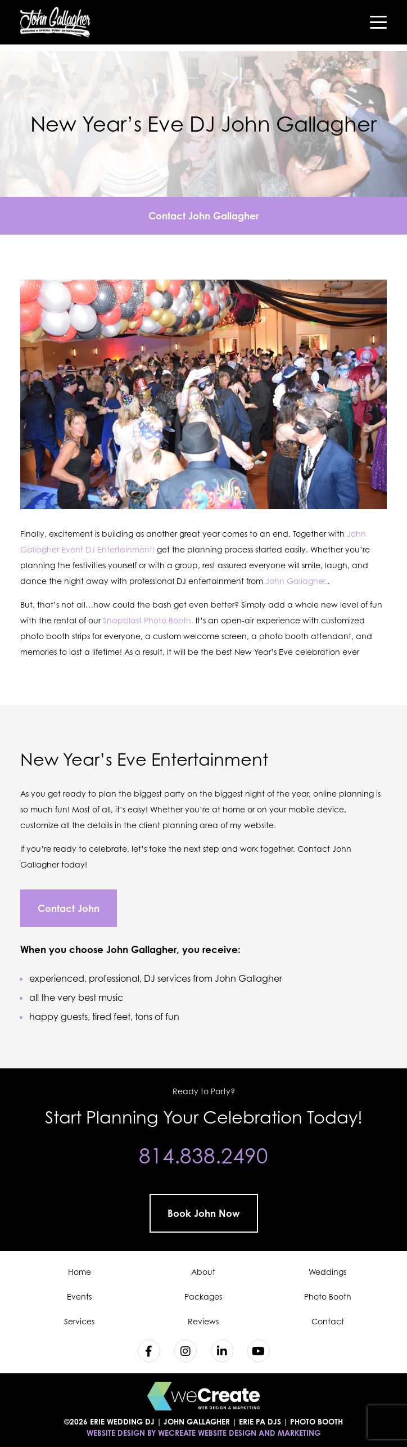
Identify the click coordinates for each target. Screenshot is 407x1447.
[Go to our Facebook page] (149, 1351)
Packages (203, 1296)
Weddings (327, 1272)
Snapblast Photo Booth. (148, 620)
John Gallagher (141, 949)
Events (79, 1296)
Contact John (69, 908)
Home (79, 1272)
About (203, 1272)
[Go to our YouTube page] (258, 1351)
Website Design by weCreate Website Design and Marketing (203, 1432)
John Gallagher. (296, 581)
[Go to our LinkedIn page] (222, 1351)
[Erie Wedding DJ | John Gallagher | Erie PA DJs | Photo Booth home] (55, 22)
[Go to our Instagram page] (185, 1351)
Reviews (203, 1321)
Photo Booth (327, 1296)
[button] (378, 22)
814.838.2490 (203, 1156)
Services (79, 1321)
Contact (327, 1321)
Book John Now (204, 1213)
